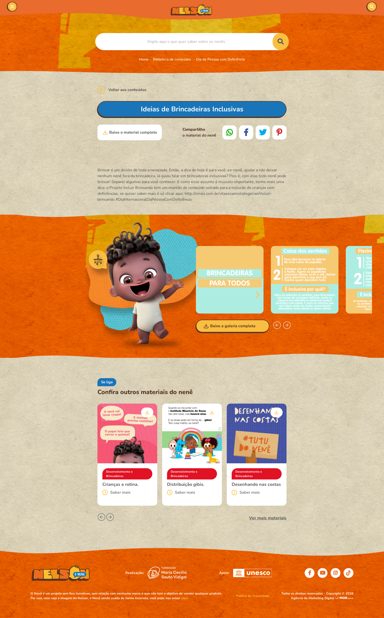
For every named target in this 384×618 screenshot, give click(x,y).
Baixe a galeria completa (229, 326)
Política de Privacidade (252, 596)
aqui (184, 598)
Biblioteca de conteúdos (172, 59)
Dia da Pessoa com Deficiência (220, 59)
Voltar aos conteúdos (121, 90)
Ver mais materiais (268, 518)
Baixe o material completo (129, 132)
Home (144, 59)
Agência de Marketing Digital (313, 598)
